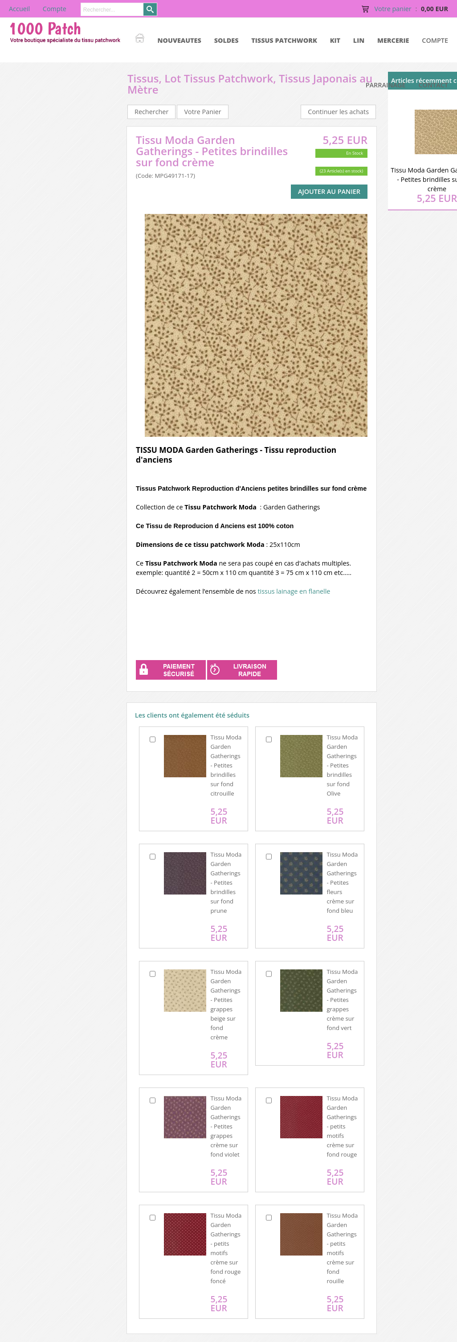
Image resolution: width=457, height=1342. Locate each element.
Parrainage (386, 85)
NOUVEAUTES (179, 40)
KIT (335, 40)
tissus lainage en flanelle (293, 591)
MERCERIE (393, 40)
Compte (435, 40)
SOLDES (226, 40)
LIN (358, 40)
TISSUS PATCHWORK (284, 40)
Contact (433, 85)
